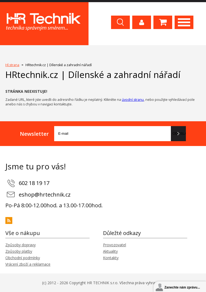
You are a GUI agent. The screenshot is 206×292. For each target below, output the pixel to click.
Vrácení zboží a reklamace (27, 264)
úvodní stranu (133, 99)
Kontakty (111, 257)
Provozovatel (114, 244)
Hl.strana (12, 65)
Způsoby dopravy (20, 244)
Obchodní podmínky (22, 257)
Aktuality (110, 251)
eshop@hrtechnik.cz (45, 194)
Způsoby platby (18, 251)
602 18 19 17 (34, 183)
